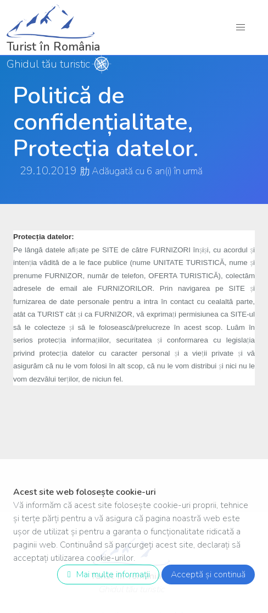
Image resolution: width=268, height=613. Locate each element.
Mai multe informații (106, 574)
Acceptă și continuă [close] (208, 574)
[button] (241, 27)
